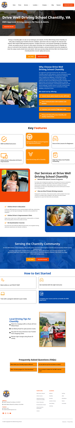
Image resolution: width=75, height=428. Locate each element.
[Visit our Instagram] (6, 413)
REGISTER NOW (68, 5)
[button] (29, 5)
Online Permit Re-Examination (40, 408)
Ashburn (51, 393)
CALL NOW (30, 56)
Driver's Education (40, 402)
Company (45, 5)
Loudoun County (52, 400)
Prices (19, 5)
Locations (36, 5)
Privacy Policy (70, 421)
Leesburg (51, 406)
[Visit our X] (8, 413)
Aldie (63, 395)
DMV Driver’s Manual (41, 393)
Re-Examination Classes (41, 404)
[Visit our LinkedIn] (10, 413)
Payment (59, 5)
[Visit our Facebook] (3, 413)
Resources (64, 421)
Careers (38, 410)
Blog (53, 5)
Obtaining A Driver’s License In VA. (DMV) (41, 399)
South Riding (51, 403)
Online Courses (40, 395)
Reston (63, 400)
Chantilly (51, 395)
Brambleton (64, 398)
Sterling (63, 393)
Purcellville (64, 403)
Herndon (51, 398)
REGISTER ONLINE (8, 26)
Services (27, 5)
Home (14, 5)
